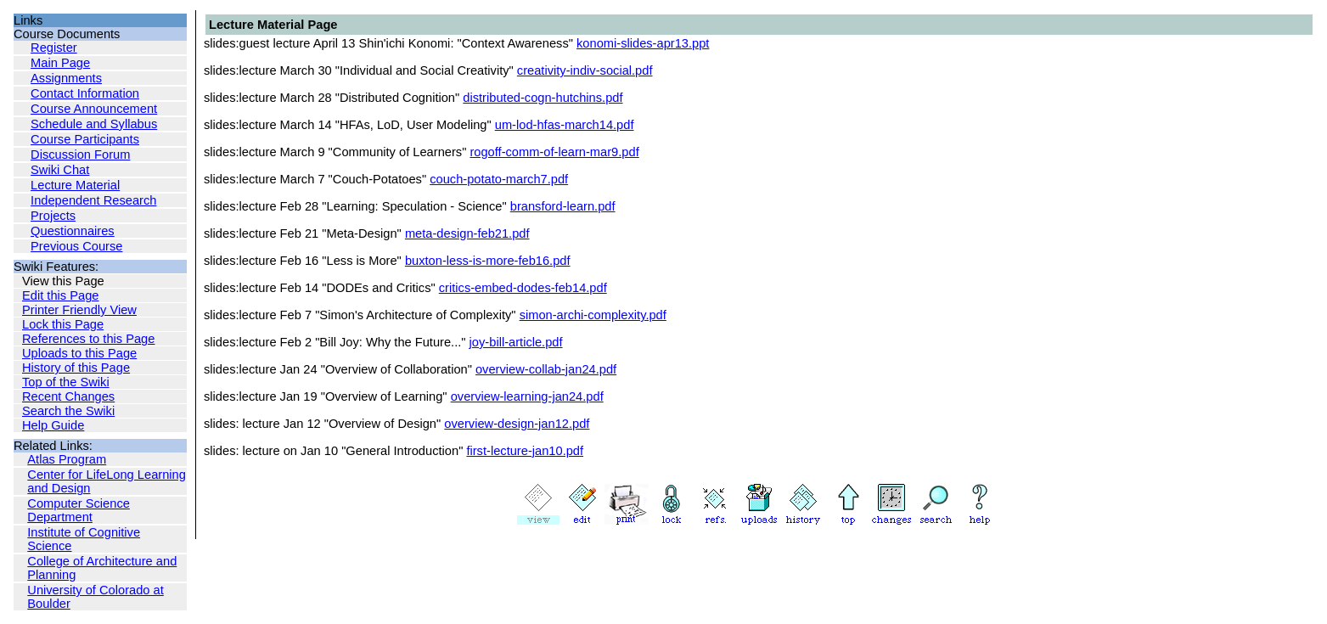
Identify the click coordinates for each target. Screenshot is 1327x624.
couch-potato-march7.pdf (499, 179)
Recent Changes (68, 396)
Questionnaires (73, 231)
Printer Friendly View (79, 310)
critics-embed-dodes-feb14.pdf (523, 288)
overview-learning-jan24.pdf (527, 396)
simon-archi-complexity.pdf (593, 315)
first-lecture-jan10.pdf (524, 451)
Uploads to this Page (79, 353)
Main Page (60, 63)
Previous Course (76, 246)
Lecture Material (75, 185)
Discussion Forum (80, 154)
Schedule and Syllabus (94, 124)
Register (54, 47)
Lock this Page (63, 324)
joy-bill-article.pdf (516, 342)
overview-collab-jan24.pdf (545, 369)
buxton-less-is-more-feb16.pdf (488, 260)
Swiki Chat (60, 170)
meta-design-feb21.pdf (467, 233)
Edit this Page (60, 295)
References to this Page (88, 339)
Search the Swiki (68, 411)
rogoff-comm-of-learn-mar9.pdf (554, 152)
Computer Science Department (78, 510)
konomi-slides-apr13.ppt (642, 43)
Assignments (66, 78)
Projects (53, 215)
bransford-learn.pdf (563, 206)
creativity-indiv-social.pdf (585, 70)
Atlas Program (66, 459)
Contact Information (85, 93)
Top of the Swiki (66, 382)
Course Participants (85, 139)
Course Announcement (94, 108)
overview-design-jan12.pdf (516, 423)
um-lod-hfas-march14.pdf (564, 125)
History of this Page (76, 367)
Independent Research (93, 200)
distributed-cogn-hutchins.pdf (542, 97)
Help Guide (53, 425)
